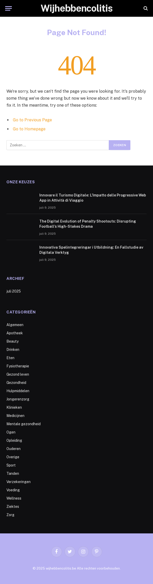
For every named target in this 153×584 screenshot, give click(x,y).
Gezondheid (16, 383)
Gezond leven (17, 374)
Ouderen (13, 449)
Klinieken (14, 407)
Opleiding (14, 440)
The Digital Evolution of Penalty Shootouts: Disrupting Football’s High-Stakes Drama (87, 223)
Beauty (12, 341)
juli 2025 (13, 291)
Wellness (13, 498)
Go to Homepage (29, 129)
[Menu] (8, 8)
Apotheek (14, 333)
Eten (10, 358)
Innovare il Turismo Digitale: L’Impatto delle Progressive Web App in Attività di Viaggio (92, 197)
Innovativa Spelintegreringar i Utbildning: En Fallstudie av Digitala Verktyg (91, 250)
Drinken (12, 350)
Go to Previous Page (32, 119)
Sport (11, 465)
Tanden (12, 473)
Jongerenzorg (17, 399)
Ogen (10, 432)
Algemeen (14, 325)
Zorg (10, 515)
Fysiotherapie (17, 366)
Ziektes (12, 506)
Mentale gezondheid (23, 424)
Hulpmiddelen (17, 391)
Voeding (13, 490)
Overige (12, 457)
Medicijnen (15, 416)
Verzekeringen (18, 482)
